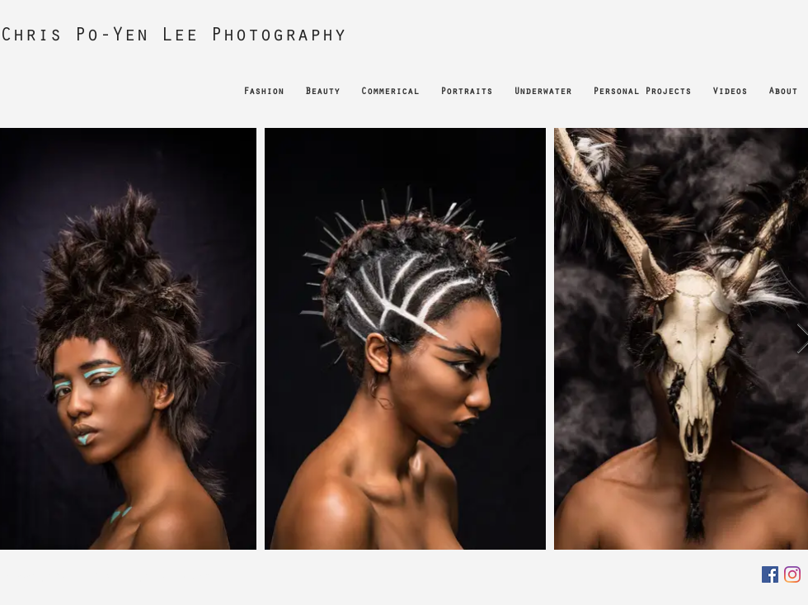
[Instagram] (792, 574)
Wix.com (197, 576)
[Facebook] (770, 574)
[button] (263, 85)
